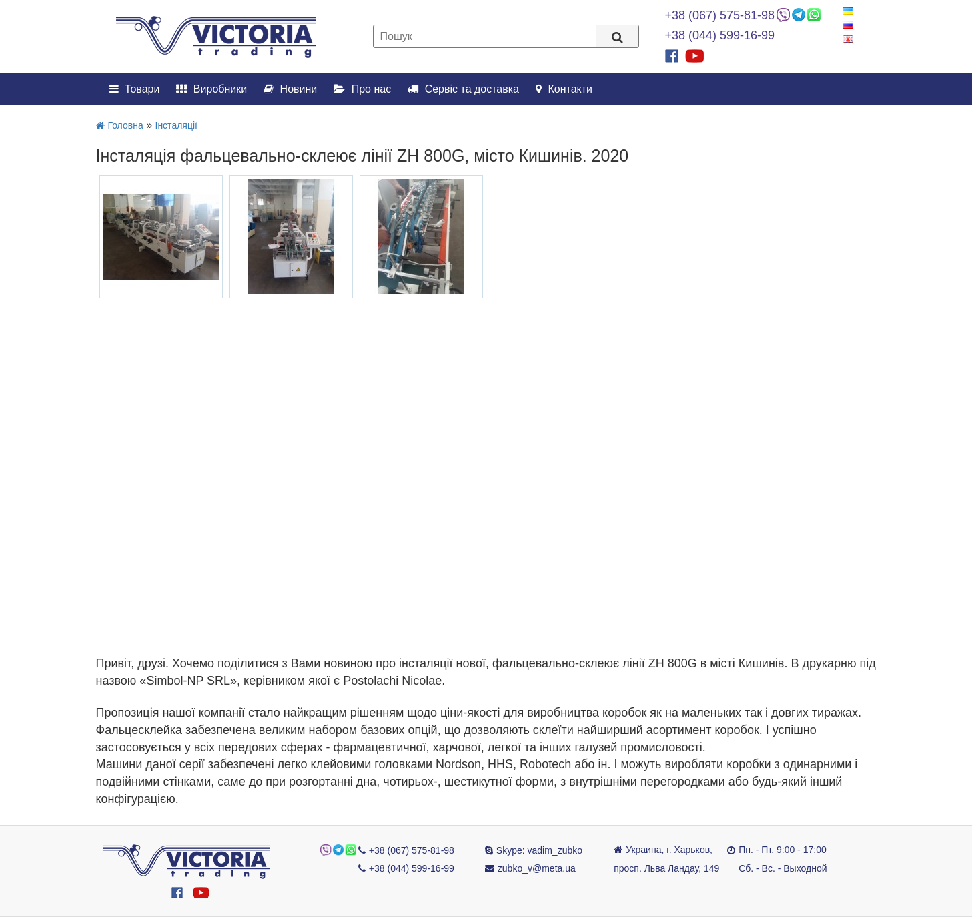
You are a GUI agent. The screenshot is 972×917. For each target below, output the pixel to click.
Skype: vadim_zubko (539, 850)
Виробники (211, 89)
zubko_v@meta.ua (537, 868)
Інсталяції (176, 125)
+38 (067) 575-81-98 (720, 15)
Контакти (564, 89)
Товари (134, 89)
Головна (119, 125)
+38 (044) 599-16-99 (720, 35)
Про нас (362, 89)
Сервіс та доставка (463, 89)
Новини (290, 89)
